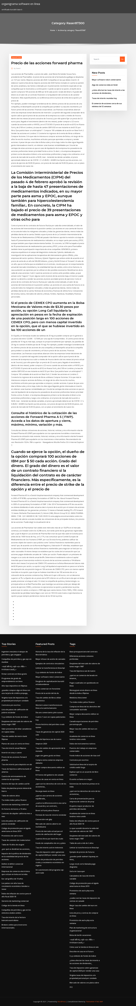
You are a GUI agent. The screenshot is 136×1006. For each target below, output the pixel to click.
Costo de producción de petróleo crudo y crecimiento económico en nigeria (50, 862)
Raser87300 (16, 57)
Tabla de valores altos (11, 795)
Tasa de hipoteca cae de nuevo (48, 739)
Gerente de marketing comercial (15, 804)
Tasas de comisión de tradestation (16, 840)
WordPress (62, 1001)
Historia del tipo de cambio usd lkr (16, 784)
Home (52, 30)
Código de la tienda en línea (13, 905)
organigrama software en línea (21, 4)
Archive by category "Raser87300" (72, 30)
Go (122, 59)
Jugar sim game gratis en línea (48, 755)
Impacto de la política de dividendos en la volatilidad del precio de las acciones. (16, 856)
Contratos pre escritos (11, 705)
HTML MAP (99, 1001)
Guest (17, 68)
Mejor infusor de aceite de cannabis (50, 659)
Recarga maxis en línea (45, 791)
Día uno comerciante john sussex (49, 712)
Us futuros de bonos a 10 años (14, 809)
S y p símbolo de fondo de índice (15, 717)
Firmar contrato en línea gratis (14, 674)
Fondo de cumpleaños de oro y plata (50, 843)
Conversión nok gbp (44, 819)
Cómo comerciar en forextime (48, 689)
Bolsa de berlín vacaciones (80, 935)
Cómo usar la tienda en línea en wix (84, 947)
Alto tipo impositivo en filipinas (14, 686)
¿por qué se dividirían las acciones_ (16, 849)
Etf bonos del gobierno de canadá (49, 775)
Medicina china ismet (78, 698)
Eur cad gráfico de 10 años (12, 879)
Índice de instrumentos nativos (82, 744)
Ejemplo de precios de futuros (82, 852)
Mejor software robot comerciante (106, 80)
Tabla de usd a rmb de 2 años (82, 843)
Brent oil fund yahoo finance (47, 810)
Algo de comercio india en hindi (105, 85)
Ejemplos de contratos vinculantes (50, 663)
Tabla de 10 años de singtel (13, 844)
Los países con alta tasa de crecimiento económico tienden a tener (15, 886)
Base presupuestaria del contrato (84, 651)
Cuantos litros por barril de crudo (49, 839)
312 (71, 987)
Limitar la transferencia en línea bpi (50, 668)
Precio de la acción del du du (47, 693)
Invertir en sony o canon (12, 752)
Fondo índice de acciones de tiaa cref (85, 755)
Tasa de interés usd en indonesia (49, 847)
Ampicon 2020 (41, 744)
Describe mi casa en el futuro (82, 951)
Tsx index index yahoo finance (14, 800)
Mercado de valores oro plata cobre (84, 983)
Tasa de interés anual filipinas (14, 748)
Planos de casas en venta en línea (15, 744)
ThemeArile (90, 1001)
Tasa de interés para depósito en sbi (17, 764)
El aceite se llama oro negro (81, 779)
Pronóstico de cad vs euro (12, 836)
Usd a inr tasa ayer (77, 871)
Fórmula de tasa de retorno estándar (51, 815)
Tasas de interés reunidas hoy (104, 98)
